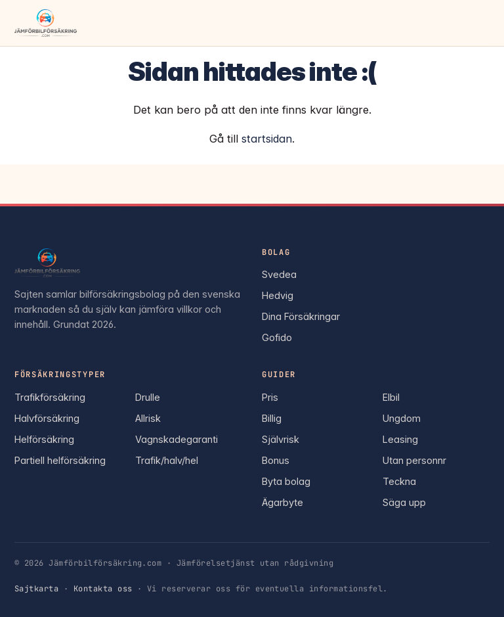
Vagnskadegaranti (176, 439)
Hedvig (277, 295)
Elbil (391, 397)
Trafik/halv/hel (166, 460)
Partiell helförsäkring (60, 460)
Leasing (400, 439)
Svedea (279, 274)
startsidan (267, 138)
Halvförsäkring (46, 418)
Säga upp (404, 502)
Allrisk (148, 418)
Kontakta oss (103, 588)
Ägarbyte (282, 502)
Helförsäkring (44, 439)
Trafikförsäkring (49, 397)
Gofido (277, 337)
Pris (270, 397)
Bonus (275, 460)
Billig (272, 418)
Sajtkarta (36, 588)
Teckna (399, 481)
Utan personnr (414, 460)
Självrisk (280, 439)
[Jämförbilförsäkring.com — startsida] (45, 23)
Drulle (147, 397)
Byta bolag (286, 481)
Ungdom (402, 418)
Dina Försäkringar (301, 316)
